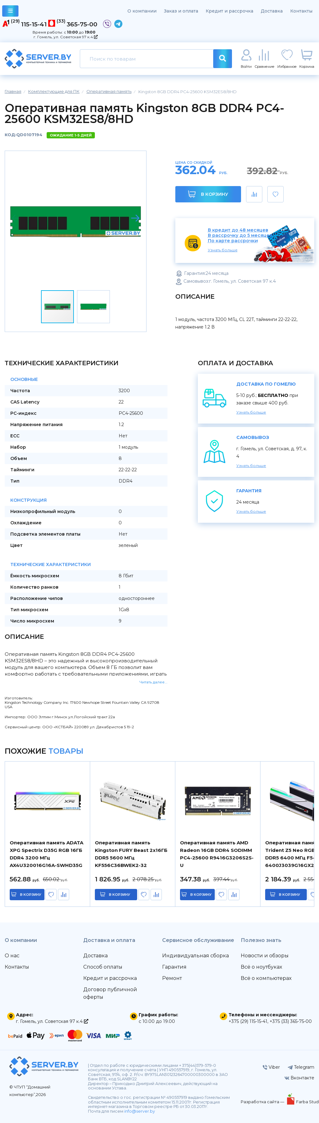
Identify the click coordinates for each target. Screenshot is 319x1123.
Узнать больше (223, 250)
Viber (271, 1067)
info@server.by (139, 1111)
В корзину (208, 194)
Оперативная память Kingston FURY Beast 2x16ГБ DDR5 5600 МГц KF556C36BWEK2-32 (131, 854)
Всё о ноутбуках (261, 967)
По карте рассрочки (233, 240)
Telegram (301, 1067)
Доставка (272, 11)
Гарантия (174, 967)
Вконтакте (299, 1078)
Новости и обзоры (265, 956)
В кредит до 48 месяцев (238, 230)
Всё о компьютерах (266, 978)
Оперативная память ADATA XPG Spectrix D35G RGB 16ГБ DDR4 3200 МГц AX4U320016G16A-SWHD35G (46, 854)
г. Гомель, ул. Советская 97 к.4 (65, 37)
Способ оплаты (102, 967)
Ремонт (172, 978)
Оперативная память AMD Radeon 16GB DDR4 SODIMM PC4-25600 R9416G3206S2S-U (217, 854)
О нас (12, 956)
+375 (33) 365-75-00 (291, 1021)
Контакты (301, 11)
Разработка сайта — (263, 1101)
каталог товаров (10, 12)
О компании (142, 11)
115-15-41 (34, 24)
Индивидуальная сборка (195, 956)
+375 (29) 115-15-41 (248, 1021)
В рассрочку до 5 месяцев (240, 235)
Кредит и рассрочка (229, 11)
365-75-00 (82, 24)
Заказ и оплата (181, 11)
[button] (135, 218)
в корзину (31, 894)
